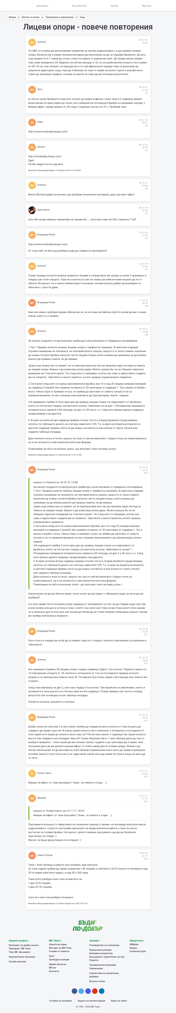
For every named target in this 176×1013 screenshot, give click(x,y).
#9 (146, 334)
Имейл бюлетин (57, 963)
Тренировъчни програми (102, 964)
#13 (146, 720)
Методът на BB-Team (60, 947)
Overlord (41, 42)
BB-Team (54, 940)
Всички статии (97, 980)
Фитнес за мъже (30, 17)
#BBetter (134, 944)
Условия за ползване (60, 1000)
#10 (146, 473)
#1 (146, 93)
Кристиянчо (43, 209)
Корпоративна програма (22, 956)
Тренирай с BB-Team (20, 948)
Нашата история (58, 944)
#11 (146, 634)
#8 (146, 306)
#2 (146, 125)
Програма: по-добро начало (24, 944)
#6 (146, 238)
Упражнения (96, 967)
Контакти (54, 970)
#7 (146, 269)
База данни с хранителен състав (106, 956)
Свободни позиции (59, 959)
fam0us (41, 146)
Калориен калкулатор (101, 952)
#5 (146, 213)
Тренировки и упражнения (59, 17)
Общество (136, 940)
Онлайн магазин (17, 961)
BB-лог (52, 967)
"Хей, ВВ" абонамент (19, 951)
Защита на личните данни (91, 1000)
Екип (51, 955)
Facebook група (138, 950)
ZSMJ (40, 122)
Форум (12, 17)
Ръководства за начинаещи (104, 944)
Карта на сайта (119, 1000)
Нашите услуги (18, 940)
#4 (146, 188)
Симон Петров (45, 855)
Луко (39, 89)
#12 (146, 663)
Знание (93, 940)
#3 (146, 150)
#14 (146, 776)
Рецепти (93, 959)
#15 (146, 801)
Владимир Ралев (46, 234)
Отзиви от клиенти (59, 950)
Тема (82, 17)
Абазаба (41, 797)
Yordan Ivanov (44, 773)
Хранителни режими (100, 949)
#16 (146, 858)
